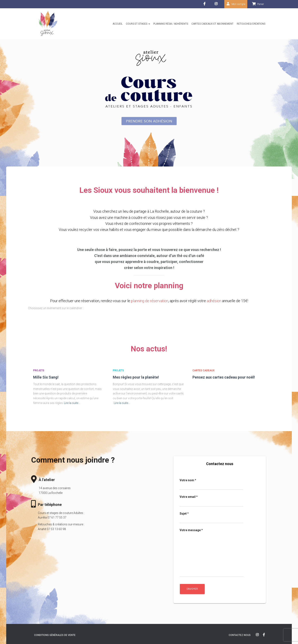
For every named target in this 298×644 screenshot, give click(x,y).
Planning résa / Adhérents (170, 23)
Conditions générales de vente (55, 635)
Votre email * (211, 501)
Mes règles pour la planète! (136, 377)
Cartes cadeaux (203, 370)
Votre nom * (211, 484)
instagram (257, 635)
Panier (260, 4)
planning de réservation (149, 301)
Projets (38, 370)
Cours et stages (138, 23)
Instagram (217, 5)
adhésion (214, 301)
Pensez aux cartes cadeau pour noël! (223, 377)
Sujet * (211, 517)
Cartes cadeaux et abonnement (212, 23)
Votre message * (212, 552)
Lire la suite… (72, 403)
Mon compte (238, 4)
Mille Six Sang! (46, 377)
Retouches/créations (251, 23)
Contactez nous (240, 635)
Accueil (118, 23)
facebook (205, 5)
